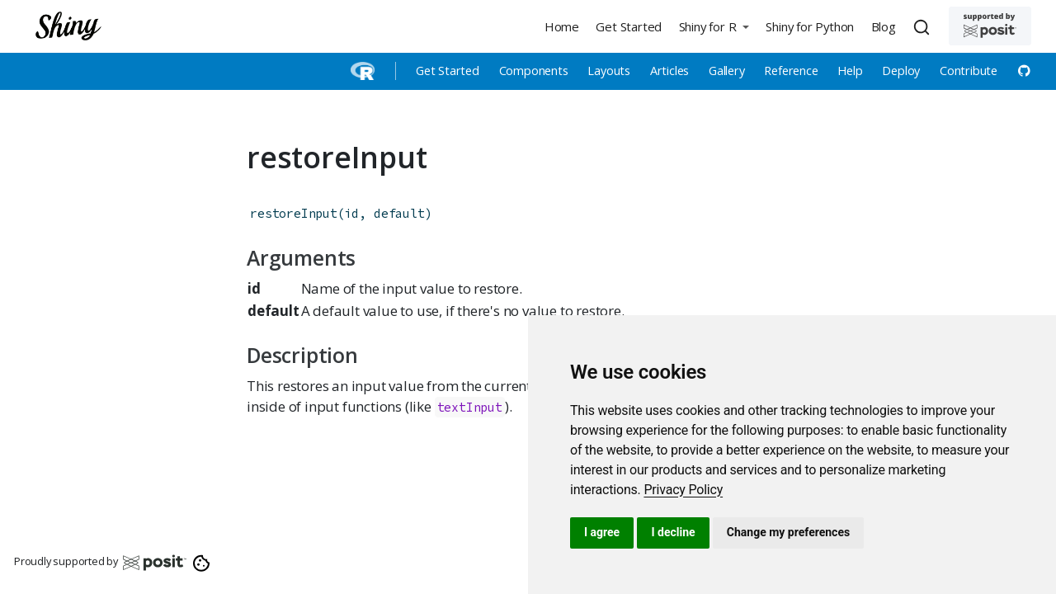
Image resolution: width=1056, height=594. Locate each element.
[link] (683, 489)
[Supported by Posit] (990, 26)
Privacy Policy (683, 489)
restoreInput (293, 213)
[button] (713, 26)
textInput (469, 407)
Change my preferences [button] (788, 532)
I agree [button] (602, 532)
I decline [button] (673, 532)
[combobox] (924, 26)
